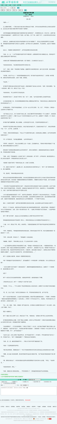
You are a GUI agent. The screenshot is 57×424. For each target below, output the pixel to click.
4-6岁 (10, 5)
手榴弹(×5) (14, 381)
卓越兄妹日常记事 (28, 13)
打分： (23, 385)
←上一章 (19, 379)
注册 (27, 387)
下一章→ (25, 379)
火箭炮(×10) (25, 381)
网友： (8, 385)
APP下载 (19, 5)
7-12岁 (14, 5)
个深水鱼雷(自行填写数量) (8, 383)
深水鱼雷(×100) (47, 381)
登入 (24, 387)
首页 (2, 5)
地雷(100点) (4, 381)
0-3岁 (6, 5)
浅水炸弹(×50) (36, 381)
